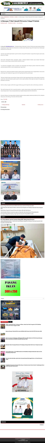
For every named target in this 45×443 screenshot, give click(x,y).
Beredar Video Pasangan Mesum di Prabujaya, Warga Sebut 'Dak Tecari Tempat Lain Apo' (24, 344)
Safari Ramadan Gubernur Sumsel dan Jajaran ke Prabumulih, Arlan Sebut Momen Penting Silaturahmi (20, 212)
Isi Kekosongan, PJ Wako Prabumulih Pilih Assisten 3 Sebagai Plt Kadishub (20, 21)
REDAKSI (23, 439)
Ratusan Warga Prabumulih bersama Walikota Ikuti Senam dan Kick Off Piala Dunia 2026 (17, 205)
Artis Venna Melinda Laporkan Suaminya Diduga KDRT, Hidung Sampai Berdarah (17, 219)
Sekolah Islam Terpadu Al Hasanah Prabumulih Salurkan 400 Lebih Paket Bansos (16, 210)
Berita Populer (4, 321)
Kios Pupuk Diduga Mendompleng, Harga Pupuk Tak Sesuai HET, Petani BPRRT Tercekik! (17, 213)
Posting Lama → (41, 104)
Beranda (23, 104)
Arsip (10, 321)
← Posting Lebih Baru (5, 104)
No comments (19, 23)
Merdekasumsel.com (26, 438)
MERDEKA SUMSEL (27, 442)
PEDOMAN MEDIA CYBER (23, 440)
